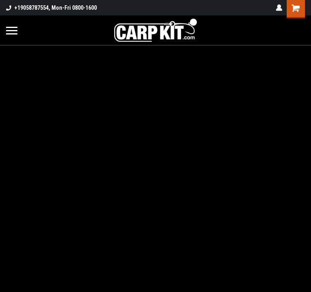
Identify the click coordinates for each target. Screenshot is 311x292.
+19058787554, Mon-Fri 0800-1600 (51, 7)
